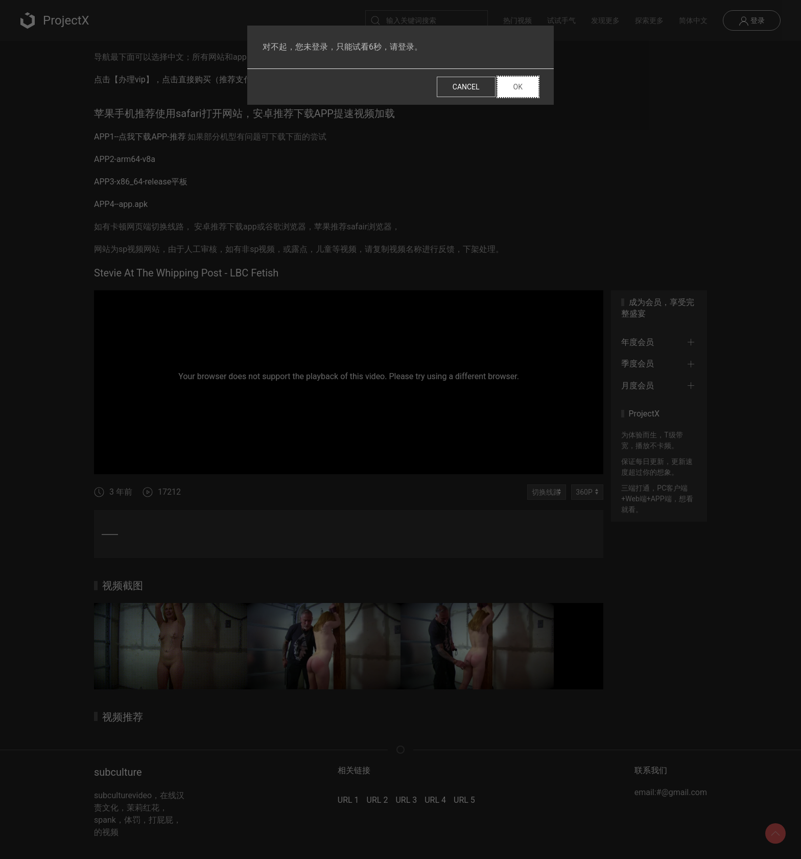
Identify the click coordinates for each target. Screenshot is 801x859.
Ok (518, 87)
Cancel (466, 87)
